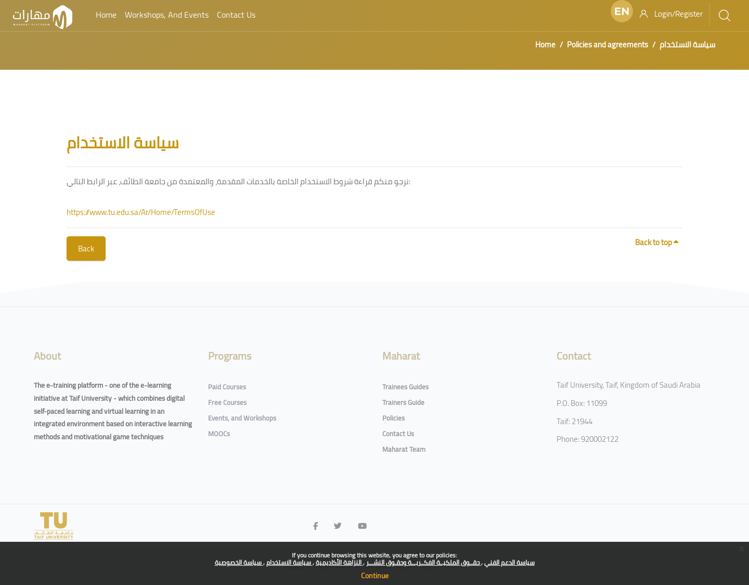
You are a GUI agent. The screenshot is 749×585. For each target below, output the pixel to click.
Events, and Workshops (242, 418)
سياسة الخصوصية (239, 562)
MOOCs (219, 433)
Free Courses (227, 402)
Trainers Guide (403, 402)
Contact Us (398, 433)
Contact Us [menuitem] (236, 14)
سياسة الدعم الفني (509, 562)
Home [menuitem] (106, 14)
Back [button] (86, 248)
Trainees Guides (405, 386)
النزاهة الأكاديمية (339, 562)
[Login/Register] (671, 14)
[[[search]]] (724, 15)
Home (545, 44)
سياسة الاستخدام (289, 562)
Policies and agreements (607, 44)
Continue (375, 575)
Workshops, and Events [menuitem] (167, 14)
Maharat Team (403, 449)
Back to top (656, 242)
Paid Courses (227, 386)
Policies (393, 418)
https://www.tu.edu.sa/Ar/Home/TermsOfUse (141, 212)
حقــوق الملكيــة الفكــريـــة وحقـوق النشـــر (423, 562)
